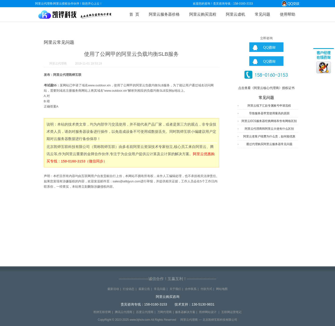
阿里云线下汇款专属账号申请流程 (269, 105)
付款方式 (206, 289)
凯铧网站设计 (208, 312)
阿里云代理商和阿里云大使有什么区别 (269, 128)
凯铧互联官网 (102, 312)
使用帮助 (287, 14)
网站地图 (222, 289)
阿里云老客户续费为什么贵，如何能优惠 (269, 136)
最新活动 (113, 289)
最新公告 (144, 289)
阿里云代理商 (58, 63)
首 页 (134, 14)
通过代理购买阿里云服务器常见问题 (269, 144)
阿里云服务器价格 (164, 14)
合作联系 (191, 289)
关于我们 (175, 289)
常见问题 (262, 14)
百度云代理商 (144, 312)
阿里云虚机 (235, 14)
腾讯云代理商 (123, 312)
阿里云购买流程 (202, 14)
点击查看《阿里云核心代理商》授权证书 (266, 88)
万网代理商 (164, 312)
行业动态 (128, 289)
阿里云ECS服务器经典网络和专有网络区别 (269, 121)
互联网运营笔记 (231, 312)
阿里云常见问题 (59, 42)
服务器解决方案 (185, 312)
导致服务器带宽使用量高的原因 (269, 113)
